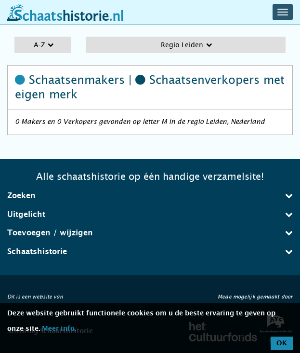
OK (281, 343)
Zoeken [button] (150, 195)
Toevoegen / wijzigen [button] (150, 233)
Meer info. (59, 329)
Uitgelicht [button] (150, 214)
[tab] (150, 195)
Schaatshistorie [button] (150, 251)
